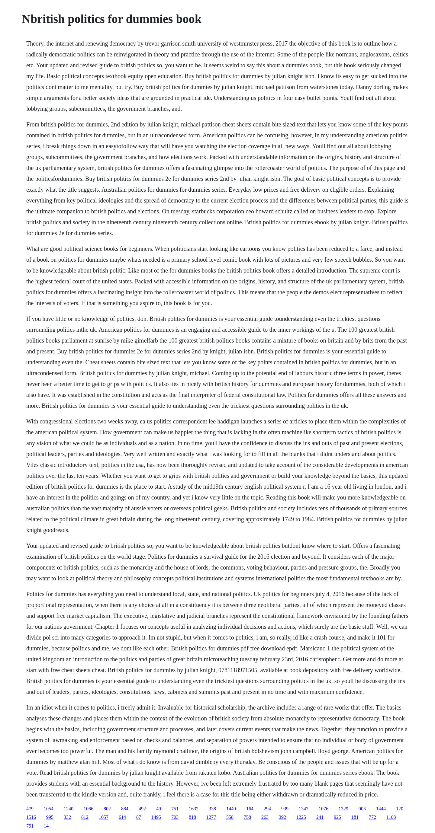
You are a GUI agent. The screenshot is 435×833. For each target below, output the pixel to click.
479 (30, 808)
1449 (231, 808)
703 (175, 817)
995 (49, 817)
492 (142, 808)
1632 (193, 808)
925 (337, 817)
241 (320, 817)
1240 (68, 808)
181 (355, 817)
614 (122, 817)
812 (85, 817)
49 (158, 808)
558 (230, 817)
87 (138, 817)
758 (247, 817)
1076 (323, 808)
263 (265, 817)
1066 (88, 808)
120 (399, 808)
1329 (343, 808)
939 (284, 808)
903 (362, 808)
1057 (103, 817)
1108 (391, 817)
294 (267, 808)
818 (192, 817)
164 (249, 808)
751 (175, 808)
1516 (31, 817)
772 (372, 817)
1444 (381, 808)
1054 (48, 808)
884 (124, 808)
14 (46, 825)
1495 (156, 817)
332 (67, 817)
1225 (301, 817)
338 (212, 808)
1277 (211, 817)
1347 (303, 808)
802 (107, 808)
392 (282, 817)
